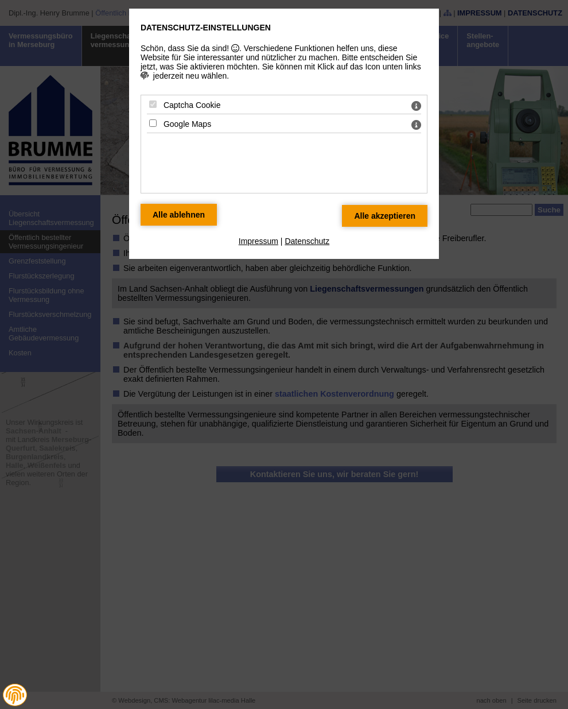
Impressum (258, 241)
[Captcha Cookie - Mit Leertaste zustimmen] (153, 104)
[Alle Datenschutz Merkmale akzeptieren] (384, 216)
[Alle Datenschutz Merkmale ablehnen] (179, 215)
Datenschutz (307, 241)
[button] (15, 695)
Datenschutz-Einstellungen (206, 27)
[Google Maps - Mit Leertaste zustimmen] (153, 123)
